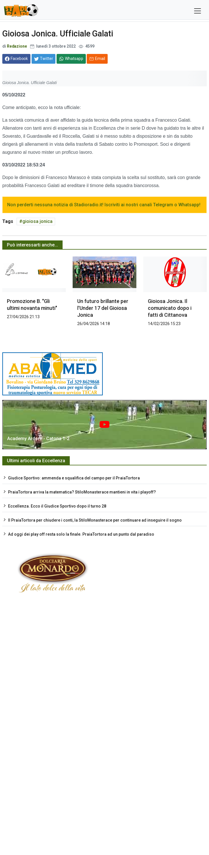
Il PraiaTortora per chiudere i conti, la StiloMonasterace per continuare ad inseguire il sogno (95, 520)
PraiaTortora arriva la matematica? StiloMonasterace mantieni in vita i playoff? (82, 492)
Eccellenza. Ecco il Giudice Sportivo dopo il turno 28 (57, 506)
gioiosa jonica (37, 221)
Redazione (17, 46)
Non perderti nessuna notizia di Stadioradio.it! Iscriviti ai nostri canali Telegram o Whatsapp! (103, 204)
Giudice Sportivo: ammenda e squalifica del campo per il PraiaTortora (74, 478)
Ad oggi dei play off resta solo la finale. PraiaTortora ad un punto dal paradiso (81, 534)
